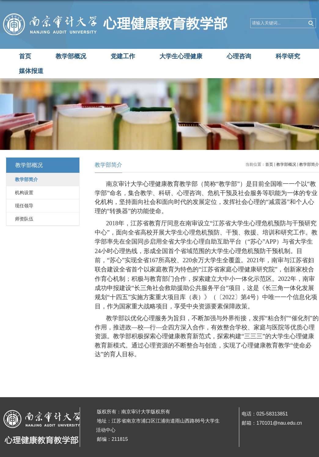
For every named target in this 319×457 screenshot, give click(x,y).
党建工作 (123, 56)
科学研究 (288, 56)
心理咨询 (239, 56)
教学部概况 (71, 56)
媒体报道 (31, 70)
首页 (25, 56)
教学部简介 (309, 164)
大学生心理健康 (181, 56)
